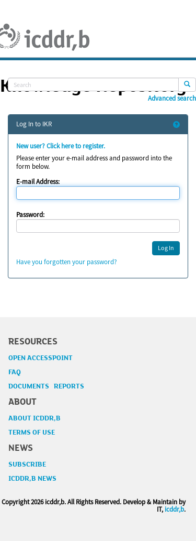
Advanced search (172, 98)
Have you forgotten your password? (66, 261)
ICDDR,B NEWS (32, 478)
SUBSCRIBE (27, 464)
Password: (30, 214)
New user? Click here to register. (60, 146)
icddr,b (174, 509)
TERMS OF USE (31, 432)
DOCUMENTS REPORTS (46, 386)
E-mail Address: (38, 181)
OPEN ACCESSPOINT (40, 358)
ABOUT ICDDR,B (34, 418)
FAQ (14, 372)
